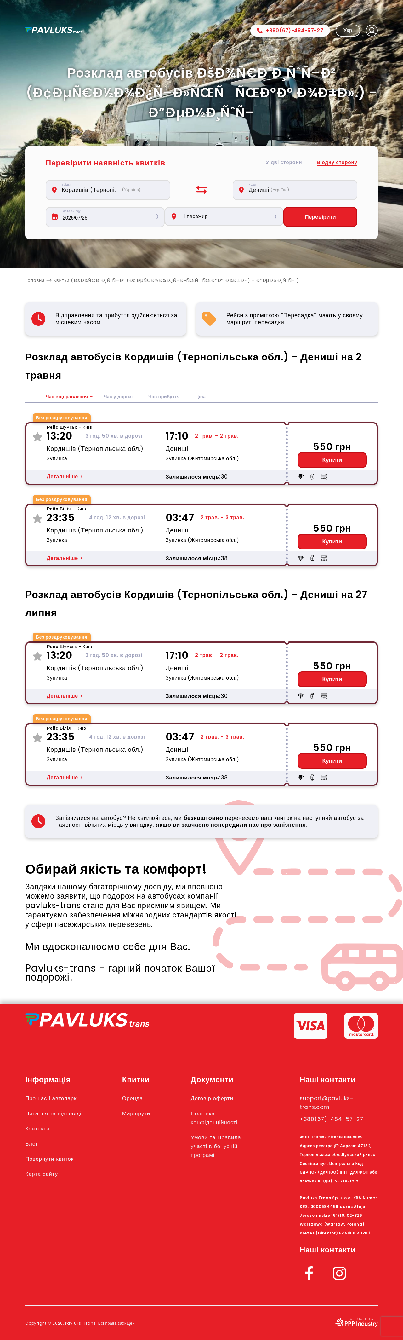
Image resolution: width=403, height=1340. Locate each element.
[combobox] (111, 190)
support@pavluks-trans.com (331, 1103)
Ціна (207, 397)
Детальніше (62, 477)
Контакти (39, 1128)
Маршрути (142, 1113)
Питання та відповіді (57, 1113)
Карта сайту (43, 1174)
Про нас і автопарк (54, 1098)
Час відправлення (68, 397)
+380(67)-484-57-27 (290, 30)
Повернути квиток (53, 1158)
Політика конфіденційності (222, 1118)
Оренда (138, 1098)
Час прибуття (170, 397)
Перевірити (320, 217)
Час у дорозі (122, 397)
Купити (332, 460)
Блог (32, 1143)
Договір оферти (219, 1098)
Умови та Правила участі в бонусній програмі (223, 1146)
